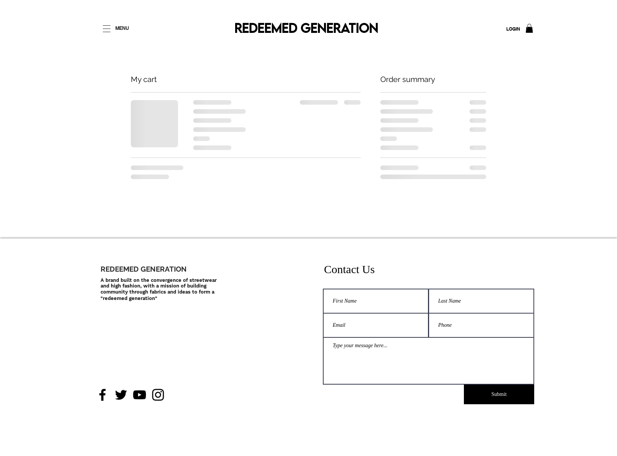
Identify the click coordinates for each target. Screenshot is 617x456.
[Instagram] (158, 395)
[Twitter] (121, 395)
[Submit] (499, 394)
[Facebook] (102, 395)
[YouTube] (139, 395)
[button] (529, 28)
